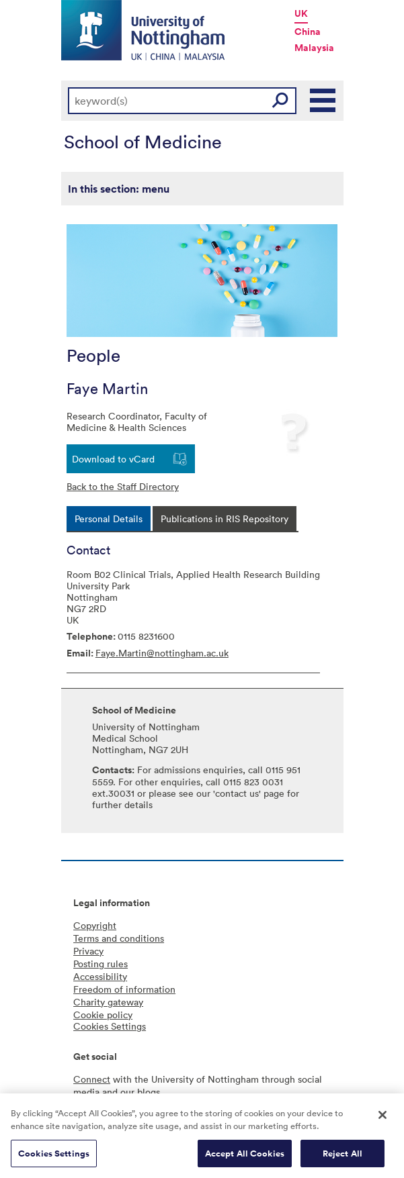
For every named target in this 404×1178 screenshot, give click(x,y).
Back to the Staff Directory (123, 486)
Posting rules (100, 963)
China (307, 31)
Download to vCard (113, 458)
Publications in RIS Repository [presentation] (224, 518)
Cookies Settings (53, 1157)
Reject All (342, 1157)
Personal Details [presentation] (109, 518)
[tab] (109, 518)
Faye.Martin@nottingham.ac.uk (162, 652)
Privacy (88, 950)
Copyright (94, 925)
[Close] (382, 1119)
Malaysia (314, 47)
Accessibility (100, 976)
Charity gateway (108, 1001)
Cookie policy (102, 1014)
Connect (91, 1079)
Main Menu (323, 100)
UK (301, 13)
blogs (148, 1091)
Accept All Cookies (244, 1157)
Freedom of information (124, 989)
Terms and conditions (118, 938)
